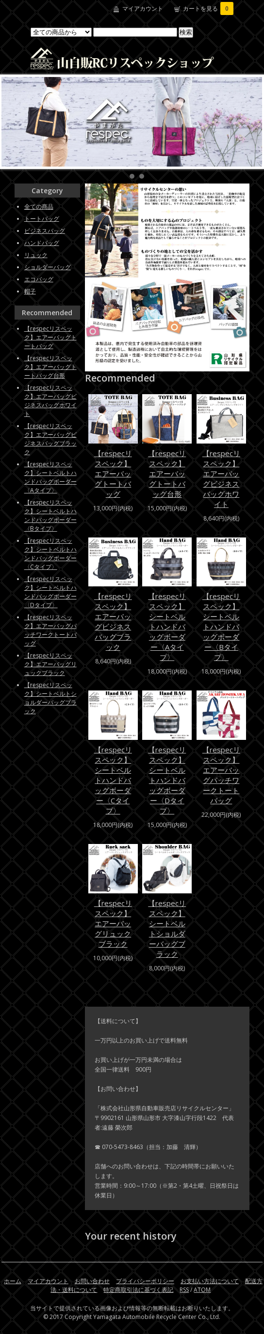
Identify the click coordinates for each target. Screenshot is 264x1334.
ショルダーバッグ (47, 267)
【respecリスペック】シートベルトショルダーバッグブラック (167, 928)
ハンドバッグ (41, 243)
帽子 (30, 291)
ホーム (12, 1281)
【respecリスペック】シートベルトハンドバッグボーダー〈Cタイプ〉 (113, 780)
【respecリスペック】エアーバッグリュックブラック (113, 923)
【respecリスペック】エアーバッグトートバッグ (113, 473)
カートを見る (208, 8)
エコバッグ (38, 279)
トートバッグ (41, 219)
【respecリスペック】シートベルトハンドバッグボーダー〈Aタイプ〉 (167, 626)
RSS (184, 1290)
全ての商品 (38, 206)
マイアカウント (142, 8)
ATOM (202, 1290)
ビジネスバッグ (44, 231)
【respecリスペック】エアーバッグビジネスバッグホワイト (221, 478)
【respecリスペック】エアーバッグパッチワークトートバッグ (221, 775)
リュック (36, 255)
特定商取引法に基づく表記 (138, 1290)
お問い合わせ (92, 1281)
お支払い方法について (210, 1281)
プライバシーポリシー (145, 1281)
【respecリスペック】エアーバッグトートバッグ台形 (167, 473)
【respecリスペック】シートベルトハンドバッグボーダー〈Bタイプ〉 (221, 626)
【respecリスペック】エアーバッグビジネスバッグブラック (113, 621)
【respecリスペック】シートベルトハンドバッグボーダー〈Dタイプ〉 (167, 780)
